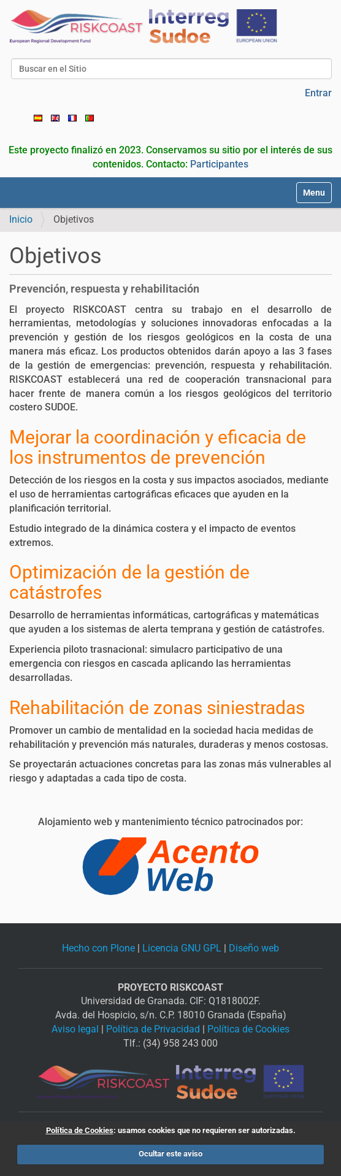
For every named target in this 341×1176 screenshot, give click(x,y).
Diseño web (254, 948)
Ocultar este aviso (170, 1153)
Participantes (219, 164)
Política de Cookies (248, 1029)
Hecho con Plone (98, 948)
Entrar (318, 93)
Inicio (21, 219)
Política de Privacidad (153, 1029)
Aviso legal (75, 1029)
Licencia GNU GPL (181, 948)
